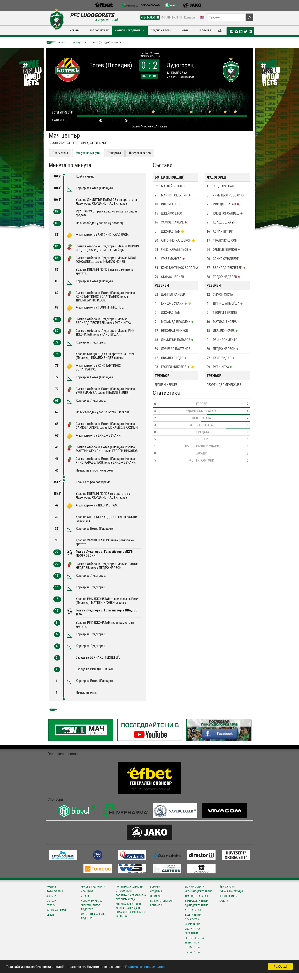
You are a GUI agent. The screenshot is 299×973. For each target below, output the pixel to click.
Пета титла (191, 933)
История (155, 886)
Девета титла (193, 914)
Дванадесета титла (196, 900)
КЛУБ (185, 30)
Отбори (51, 905)
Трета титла (192, 942)
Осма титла (192, 919)
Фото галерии (55, 891)
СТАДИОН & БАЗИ (161, 30)
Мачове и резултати (93, 886)
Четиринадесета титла (198, 891)
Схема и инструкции (231, 891)
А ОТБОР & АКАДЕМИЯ (127, 30)
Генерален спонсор (161, 900)
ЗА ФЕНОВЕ (204, 30)
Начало (62, 42)
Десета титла (193, 910)
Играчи (85, 896)
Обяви (50, 914)
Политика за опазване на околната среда (131, 897)
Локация (155, 896)
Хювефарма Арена (91, 900)
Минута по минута (88, 153)
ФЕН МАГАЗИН (150, 17)
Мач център (79, 42)
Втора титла (192, 947)
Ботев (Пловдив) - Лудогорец (108, 42)
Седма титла (192, 923)
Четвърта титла (194, 938)
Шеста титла (192, 928)
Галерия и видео (140, 153)
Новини (51, 886)
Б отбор (51, 900)
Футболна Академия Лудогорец (93, 916)
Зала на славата (194, 886)
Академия (156, 891)
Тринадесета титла (196, 896)
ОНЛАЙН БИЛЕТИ (171, 17)
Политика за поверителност (146, 966)
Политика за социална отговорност (129, 888)
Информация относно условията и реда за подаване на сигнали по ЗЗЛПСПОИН (130, 910)
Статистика (60, 153)
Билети (223, 900)
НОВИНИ (75, 30)
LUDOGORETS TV (99, 30)
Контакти (190, 17)
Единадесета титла (196, 905)
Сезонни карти (228, 896)
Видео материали (57, 910)
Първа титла (192, 952)
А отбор (51, 896)
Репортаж (114, 153)
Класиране (87, 891)
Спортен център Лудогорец (90, 907)
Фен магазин (227, 886)
